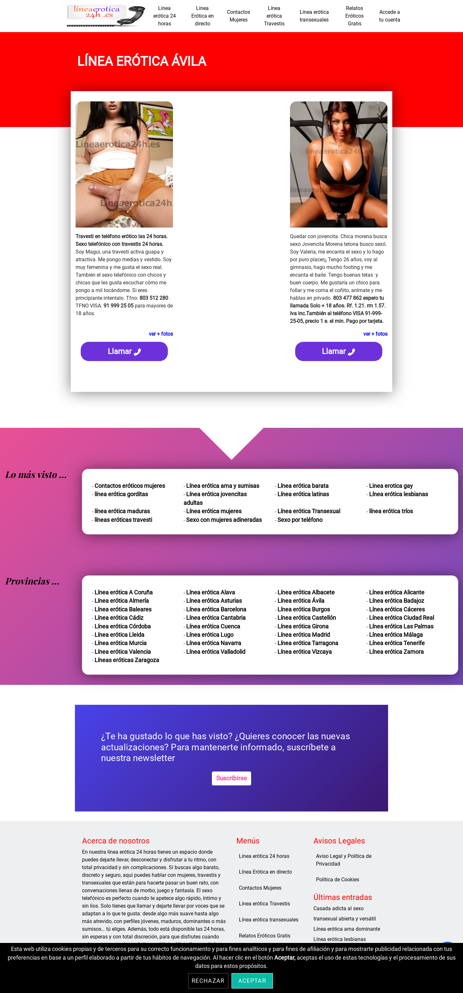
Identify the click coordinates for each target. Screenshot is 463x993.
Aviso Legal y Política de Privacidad (343, 860)
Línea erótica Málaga (396, 635)
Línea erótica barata (303, 486)
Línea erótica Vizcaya (304, 652)
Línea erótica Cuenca (213, 626)
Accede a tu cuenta (389, 16)
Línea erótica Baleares (123, 609)
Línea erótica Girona (303, 626)
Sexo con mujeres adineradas (224, 520)
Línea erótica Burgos (303, 609)
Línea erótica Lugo (209, 635)
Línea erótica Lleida (119, 635)
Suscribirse (231, 778)
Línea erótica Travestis (274, 16)
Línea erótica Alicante (396, 592)
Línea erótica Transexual (308, 511)
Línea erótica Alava (210, 592)
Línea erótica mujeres (213, 511)
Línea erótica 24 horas (164, 16)
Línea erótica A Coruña (124, 592)
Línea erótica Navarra (213, 643)
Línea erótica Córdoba (123, 626)
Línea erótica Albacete (306, 592)
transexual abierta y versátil (344, 919)
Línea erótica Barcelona (216, 609)
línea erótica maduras (122, 511)
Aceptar (252, 981)
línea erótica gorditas (121, 494)
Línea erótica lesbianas (398, 494)
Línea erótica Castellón (306, 618)
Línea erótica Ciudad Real (401, 618)
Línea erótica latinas (303, 494)
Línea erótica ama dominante (346, 929)
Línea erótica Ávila (300, 601)
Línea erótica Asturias (214, 601)
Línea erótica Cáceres (397, 609)
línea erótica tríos (391, 511)
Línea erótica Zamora (396, 652)
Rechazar (208, 981)
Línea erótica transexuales (314, 16)
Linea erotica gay (391, 486)
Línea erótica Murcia (121, 643)
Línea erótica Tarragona (307, 643)
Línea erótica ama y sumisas (222, 486)
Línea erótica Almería (122, 601)
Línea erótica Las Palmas (401, 626)
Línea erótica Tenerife (397, 643)
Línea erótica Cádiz (119, 618)
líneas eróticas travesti (123, 520)
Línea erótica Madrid (303, 635)
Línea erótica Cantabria (216, 618)
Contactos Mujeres (238, 16)
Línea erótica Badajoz (396, 601)
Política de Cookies (337, 879)
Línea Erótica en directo (202, 16)
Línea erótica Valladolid (215, 652)
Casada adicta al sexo (338, 908)
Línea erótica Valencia (123, 652)
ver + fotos (161, 334)
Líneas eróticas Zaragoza (127, 660)
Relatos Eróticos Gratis (354, 16)
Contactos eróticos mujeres (130, 486)
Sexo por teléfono (299, 520)
